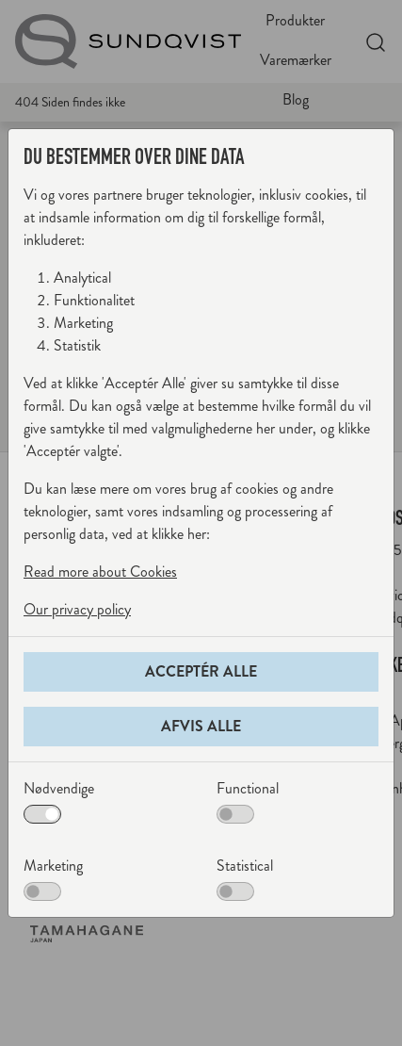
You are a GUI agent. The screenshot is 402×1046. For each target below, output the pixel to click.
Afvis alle (201, 726)
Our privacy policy (77, 609)
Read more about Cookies (100, 571)
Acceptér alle (201, 671)
